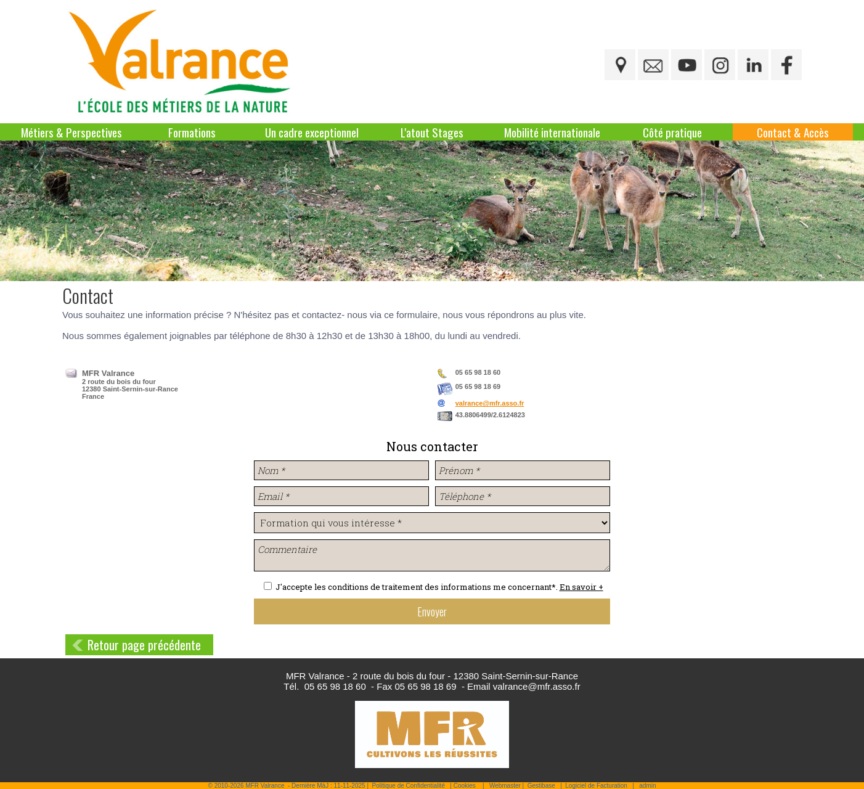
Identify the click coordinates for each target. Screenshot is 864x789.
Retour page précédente (144, 645)
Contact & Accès (793, 132)
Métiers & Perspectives (71, 132)
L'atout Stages (432, 132)
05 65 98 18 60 (335, 686)
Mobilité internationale (552, 132)
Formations (192, 132)
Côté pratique (672, 132)
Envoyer (432, 611)
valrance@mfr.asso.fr (489, 403)
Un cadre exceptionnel (312, 132)
